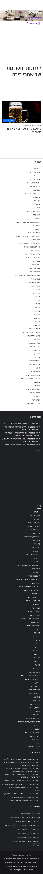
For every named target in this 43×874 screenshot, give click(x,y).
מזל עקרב (37, 314)
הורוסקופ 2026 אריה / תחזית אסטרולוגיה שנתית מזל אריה (22, 445)
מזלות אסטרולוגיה (34, 329)
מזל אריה (37, 290)
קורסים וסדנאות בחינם (33, 375)
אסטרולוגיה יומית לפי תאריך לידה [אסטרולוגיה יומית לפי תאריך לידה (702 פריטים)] (31, 818)
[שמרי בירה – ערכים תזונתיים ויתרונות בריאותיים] (21, 112)
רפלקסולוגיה (36, 400)
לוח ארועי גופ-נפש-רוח (33, 258)
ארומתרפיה (36, 197)
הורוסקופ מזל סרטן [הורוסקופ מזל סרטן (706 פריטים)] (35, 833)
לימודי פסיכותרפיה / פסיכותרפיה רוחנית (27, 275)
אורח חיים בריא (35, 172)
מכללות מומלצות (34, 343)
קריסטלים (37, 382)
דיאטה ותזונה (36, 204)
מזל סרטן (37, 311)
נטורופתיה (25, 859)
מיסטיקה (37, 339)
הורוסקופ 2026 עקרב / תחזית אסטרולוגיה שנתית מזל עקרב (21, 794)
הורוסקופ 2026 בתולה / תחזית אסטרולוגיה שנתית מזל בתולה (21, 784)
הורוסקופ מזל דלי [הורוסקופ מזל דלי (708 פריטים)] (8, 825)
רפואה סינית (36, 396)
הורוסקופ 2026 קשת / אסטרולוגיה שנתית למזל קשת (23, 797)
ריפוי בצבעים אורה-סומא (32, 389)
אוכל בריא (37, 169)
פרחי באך (37, 354)
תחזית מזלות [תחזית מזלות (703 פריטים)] (36, 845)
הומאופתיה (36, 215)
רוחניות (37, 386)
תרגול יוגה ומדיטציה (33, 403)
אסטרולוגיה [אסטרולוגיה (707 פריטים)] (37, 814)
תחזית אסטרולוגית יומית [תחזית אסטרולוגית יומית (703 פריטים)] (18, 841)
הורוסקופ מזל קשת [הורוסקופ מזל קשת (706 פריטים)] (35, 837)
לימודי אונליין (36, 265)
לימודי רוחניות (35, 279)
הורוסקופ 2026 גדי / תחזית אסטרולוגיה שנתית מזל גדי (23, 801)
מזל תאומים (36, 325)
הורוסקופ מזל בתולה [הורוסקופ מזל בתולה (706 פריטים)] (34, 825)
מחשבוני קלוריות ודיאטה (32, 336)
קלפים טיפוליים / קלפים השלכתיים (29, 379)
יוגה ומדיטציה (35, 250)
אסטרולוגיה (36, 190)
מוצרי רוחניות (35, 286)
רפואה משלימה (35, 393)
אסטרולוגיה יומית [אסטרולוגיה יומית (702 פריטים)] (26, 814)
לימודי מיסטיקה (35, 272)
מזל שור (37, 322)
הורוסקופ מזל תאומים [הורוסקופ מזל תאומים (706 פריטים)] (34, 841)
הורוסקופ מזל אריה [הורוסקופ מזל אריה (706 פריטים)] (19, 821)
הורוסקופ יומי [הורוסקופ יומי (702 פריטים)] (15, 818)
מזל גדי (37, 297)
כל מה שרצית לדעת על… (32, 254)
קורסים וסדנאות (35, 371)
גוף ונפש (37, 201)
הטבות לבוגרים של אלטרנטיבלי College (27, 236)
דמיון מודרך (36, 208)
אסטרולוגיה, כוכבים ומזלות (32, 193)
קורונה (38, 368)
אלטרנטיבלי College (33, 183)
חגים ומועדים (36, 240)
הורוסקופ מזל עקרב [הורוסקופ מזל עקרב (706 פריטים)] (21, 833)
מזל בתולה (36, 293)
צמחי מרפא (36, 357)
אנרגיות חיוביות (35, 186)
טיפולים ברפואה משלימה (32, 247)
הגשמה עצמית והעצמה (32, 211)
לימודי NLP (36, 261)
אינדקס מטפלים (32, 866)
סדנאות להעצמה (34, 347)
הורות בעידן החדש (34, 233)
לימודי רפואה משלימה (33, 282)
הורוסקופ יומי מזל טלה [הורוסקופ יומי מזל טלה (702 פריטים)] (34, 821)
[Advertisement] (21, 478)
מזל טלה (37, 304)
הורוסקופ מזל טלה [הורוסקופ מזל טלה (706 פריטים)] (35, 829)
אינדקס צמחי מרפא (34, 179)
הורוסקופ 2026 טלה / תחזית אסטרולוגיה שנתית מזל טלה (22, 423)
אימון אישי (37, 176)
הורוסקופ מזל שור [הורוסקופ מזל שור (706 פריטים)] (21, 837)
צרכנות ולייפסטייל (34, 361)
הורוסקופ (37, 218)
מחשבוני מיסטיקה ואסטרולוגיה (30, 332)
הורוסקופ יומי (36, 226)
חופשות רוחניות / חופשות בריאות (29, 243)
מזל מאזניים (36, 307)
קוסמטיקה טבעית (34, 364)
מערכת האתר (35, 125)
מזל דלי (37, 300)
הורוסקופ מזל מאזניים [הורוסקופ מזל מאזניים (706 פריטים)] (21, 829)
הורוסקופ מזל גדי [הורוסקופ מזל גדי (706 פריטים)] (21, 825)
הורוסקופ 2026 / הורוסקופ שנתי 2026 (27, 222)
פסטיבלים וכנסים (34, 350)
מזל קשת (37, 318)
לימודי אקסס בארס (34, 268)
